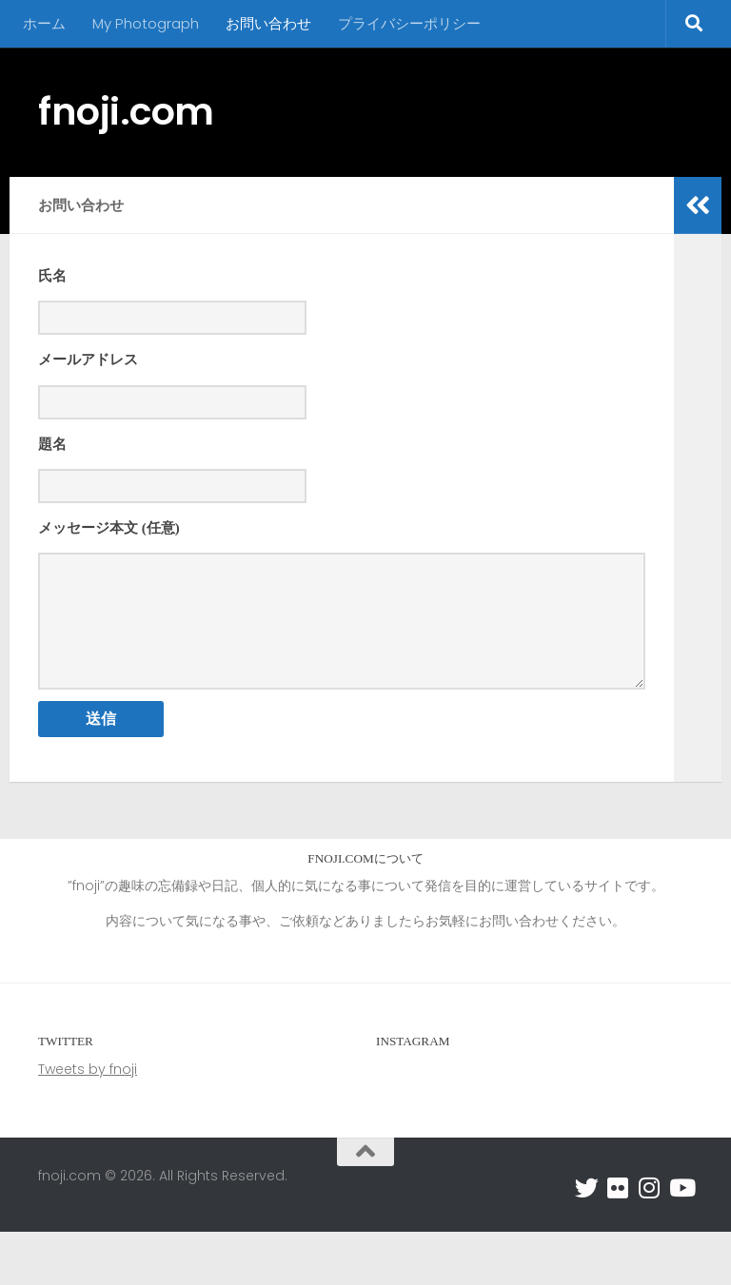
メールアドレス (88, 363)
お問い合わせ (268, 23)
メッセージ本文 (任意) (109, 539)
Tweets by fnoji (87, 1122)
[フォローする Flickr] (618, 1241)
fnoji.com (126, 112)
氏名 (52, 275)
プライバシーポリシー (409, 23)
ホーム (44, 23)
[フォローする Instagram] (650, 1241)
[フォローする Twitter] (587, 1241)
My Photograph (145, 23)
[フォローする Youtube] (681, 1241)
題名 (52, 451)
